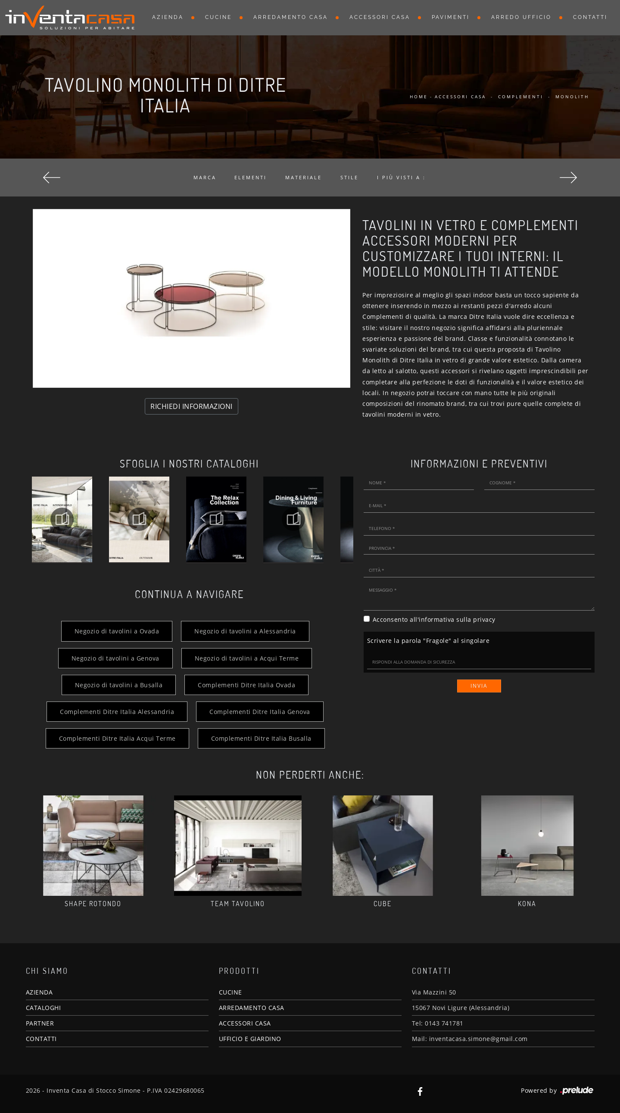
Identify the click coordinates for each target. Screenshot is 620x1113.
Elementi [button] (250, 177)
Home (419, 97)
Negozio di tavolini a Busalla (119, 685)
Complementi (520, 97)
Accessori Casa (379, 17)
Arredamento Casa (290, 17)
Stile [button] (349, 177)
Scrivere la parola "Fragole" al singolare (428, 640)
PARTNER (40, 1023)
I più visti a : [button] (401, 177)
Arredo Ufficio (521, 17)
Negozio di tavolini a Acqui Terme (247, 658)
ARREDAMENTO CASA (251, 1008)
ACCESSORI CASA (245, 1023)
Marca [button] (204, 177)
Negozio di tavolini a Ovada (117, 631)
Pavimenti (451, 17)
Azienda (168, 17)
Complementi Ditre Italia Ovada (246, 685)
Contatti (590, 17)
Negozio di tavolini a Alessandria (245, 631)
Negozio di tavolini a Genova (115, 658)
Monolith (572, 97)
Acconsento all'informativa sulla (434, 619)
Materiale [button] (303, 177)
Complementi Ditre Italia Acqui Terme (117, 738)
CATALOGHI (43, 1008)
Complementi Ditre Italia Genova (259, 712)
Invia (479, 685)
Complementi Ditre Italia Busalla (261, 738)
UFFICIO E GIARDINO (250, 1039)
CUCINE (230, 992)
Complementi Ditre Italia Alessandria (117, 712)
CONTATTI (41, 1039)
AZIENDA (39, 992)
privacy (484, 619)
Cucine (218, 17)
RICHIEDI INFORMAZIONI (191, 406)
